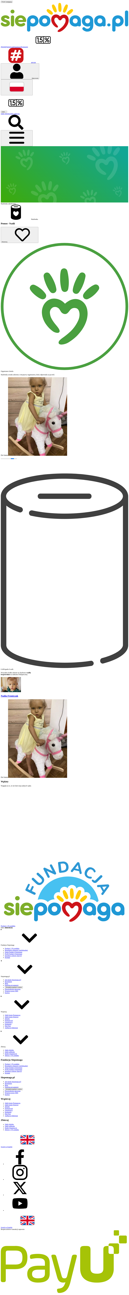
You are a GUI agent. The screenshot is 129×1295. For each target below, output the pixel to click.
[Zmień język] (17, 87)
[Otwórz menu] (17, 138)
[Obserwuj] (19, 235)
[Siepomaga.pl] (64, 31)
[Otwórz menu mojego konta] (20, 71)
